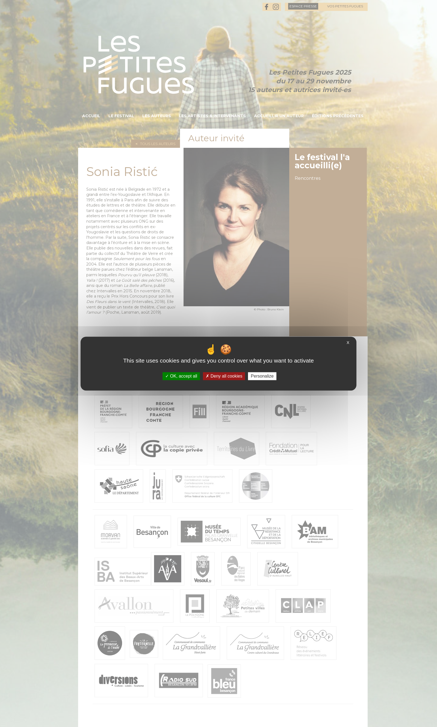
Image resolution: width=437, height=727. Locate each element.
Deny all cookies (224, 376)
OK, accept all (181, 376)
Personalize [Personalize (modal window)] (262, 376)
